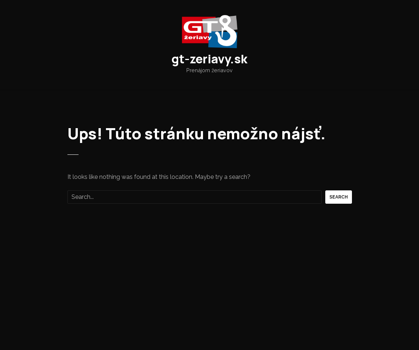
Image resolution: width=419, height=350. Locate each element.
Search (338, 197)
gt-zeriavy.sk (209, 59)
